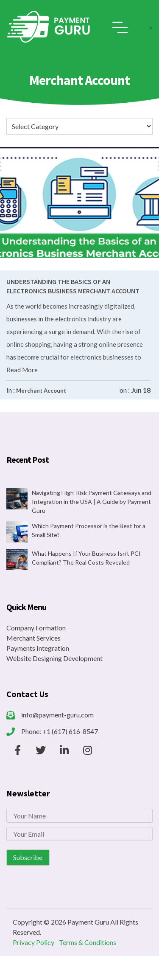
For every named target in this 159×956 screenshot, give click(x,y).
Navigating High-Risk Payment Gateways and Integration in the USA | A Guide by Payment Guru (91, 501)
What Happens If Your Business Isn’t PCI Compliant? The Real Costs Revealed (86, 558)
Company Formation (36, 628)
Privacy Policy (33, 942)
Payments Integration (37, 648)
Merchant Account (41, 390)
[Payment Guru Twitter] (41, 750)
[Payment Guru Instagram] (87, 750)
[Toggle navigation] (120, 27)
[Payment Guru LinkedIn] (64, 750)
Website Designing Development (54, 658)
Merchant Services (33, 638)
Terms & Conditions (87, 942)
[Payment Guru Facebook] (17, 750)
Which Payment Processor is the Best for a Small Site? (88, 530)
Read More (22, 370)
